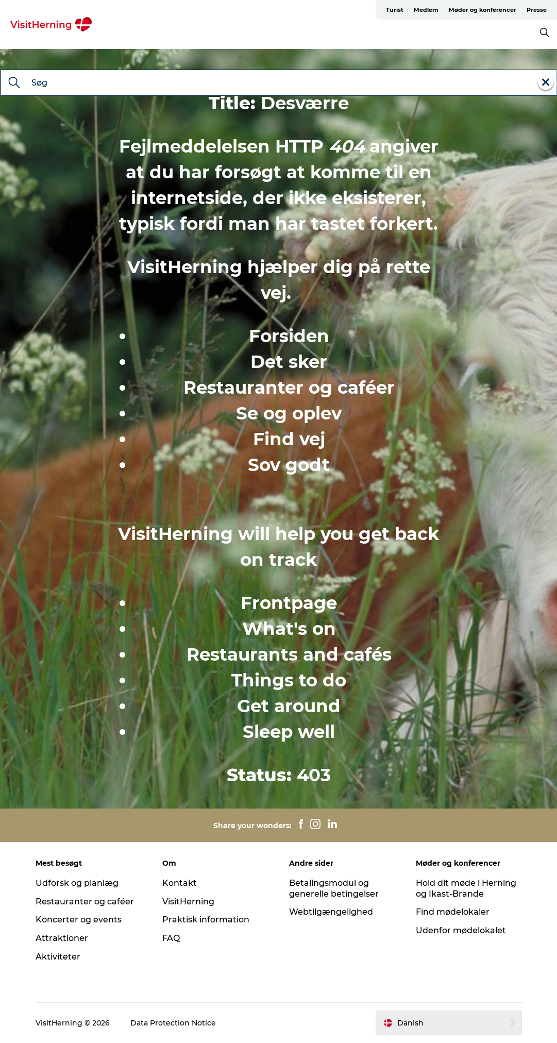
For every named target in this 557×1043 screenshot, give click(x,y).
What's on (289, 629)
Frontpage (289, 603)
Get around (289, 706)
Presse (537, 9)
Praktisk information (205, 919)
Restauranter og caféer (289, 387)
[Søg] (14, 83)
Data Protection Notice (173, 1023)
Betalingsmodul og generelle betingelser (334, 888)
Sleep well (289, 732)
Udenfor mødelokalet (461, 930)
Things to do (288, 680)
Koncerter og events (79, 919)
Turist (394, 9)
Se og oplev (289, 413)
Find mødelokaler (453, 912)
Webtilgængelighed (331, 912)
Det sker (288, 362)
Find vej (289, 439)
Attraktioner (62, 938)
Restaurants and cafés (289, 654)
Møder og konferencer (482, 9)
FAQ (171, 938)
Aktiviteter (58, 957)
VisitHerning (188, 901)
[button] (448, 1023)
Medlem (426, 9)
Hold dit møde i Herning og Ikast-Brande (466, 888)
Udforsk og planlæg (77, 883)
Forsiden (289, 336)
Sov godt (289, 465)
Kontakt (179, 883)
